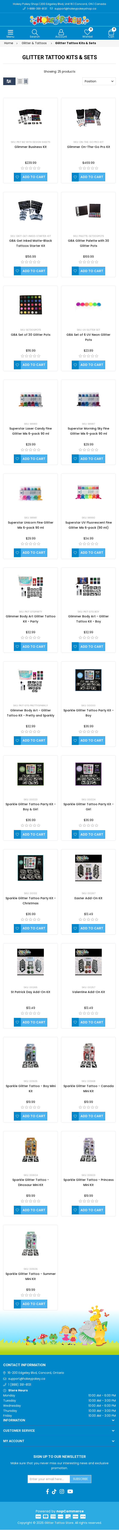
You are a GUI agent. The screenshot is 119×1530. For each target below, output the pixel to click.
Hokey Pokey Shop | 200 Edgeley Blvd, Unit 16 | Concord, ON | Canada (59, 4)
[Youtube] (70, 1492)
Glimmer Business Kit (30, 147)
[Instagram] (62, 1492)
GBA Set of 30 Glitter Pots (30, 335)
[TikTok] (54, 1492)
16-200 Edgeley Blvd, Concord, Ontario (36, 1373)
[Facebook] (47, 1492)
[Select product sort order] (99, 82)
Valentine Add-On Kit (88, 992)
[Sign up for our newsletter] (49, 1479)
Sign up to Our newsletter (59, 1457)
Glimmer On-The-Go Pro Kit (88, 147)
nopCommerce (70, 1511)
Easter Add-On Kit (88, 898)
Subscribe (80, 1479)
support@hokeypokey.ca (26, 1379)
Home (8, 43)
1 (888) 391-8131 (19, 1385)
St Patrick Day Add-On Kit (30, 992)
